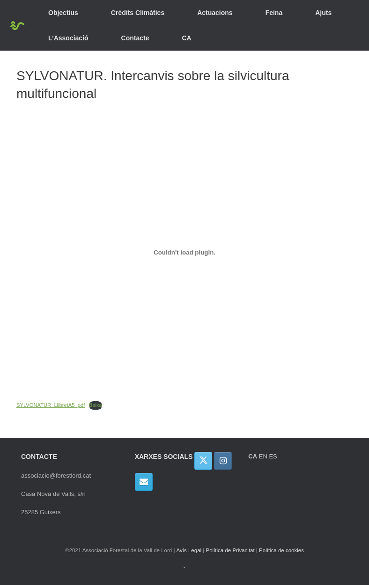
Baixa (95, 405)
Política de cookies (281, 550)
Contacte (135, 38)
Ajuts (323, 12)
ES (273, 456)
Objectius (63, 12)
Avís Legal (189, 550)
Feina (274, 12)
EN (263, 456)
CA (187, 38)
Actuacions (214, 12)
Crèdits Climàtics (137, 12)
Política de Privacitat (230, 550)
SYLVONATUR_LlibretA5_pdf (50, 405)
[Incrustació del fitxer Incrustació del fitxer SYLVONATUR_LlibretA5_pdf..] (184, 252)
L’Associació (68, 38)
